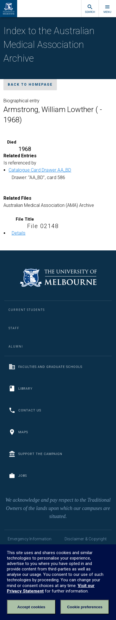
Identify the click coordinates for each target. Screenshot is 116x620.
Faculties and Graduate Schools (45, 366)
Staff (14, 328)
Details (18, 233)
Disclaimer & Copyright (86, 539)
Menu (107, 8)
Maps (18, 432)
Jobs (18, 475)
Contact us (25, 410)
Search (90, 8)
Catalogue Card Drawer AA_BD (40, 170)
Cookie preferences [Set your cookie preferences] (85, 607)
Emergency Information (29, 539)
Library (21, 388)
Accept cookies (31, 607)
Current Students (27, 309)
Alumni (16, 346)
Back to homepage (30, 85)
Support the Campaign (35, 453)
